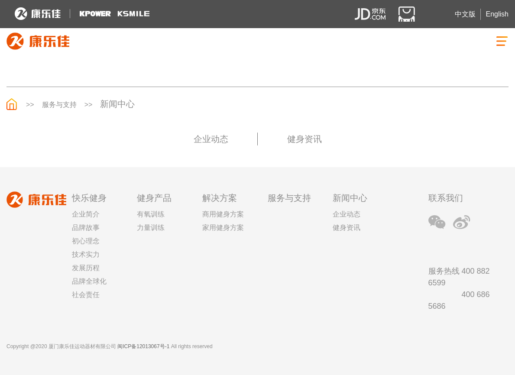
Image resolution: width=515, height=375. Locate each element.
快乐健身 (89, 198)
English (497, 14)
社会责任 (86, 294)
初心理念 (86, 241)
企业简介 (86, 214)
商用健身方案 (223, 214)
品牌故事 (86, 227)
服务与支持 (59, 104)
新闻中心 (117, 104)
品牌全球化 (89, 281)
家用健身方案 (223, 227)
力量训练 (151, 227)
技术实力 (86, 254)
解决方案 (219, 198)
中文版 (465, 14)
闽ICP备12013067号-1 (143, 346)
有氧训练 (151, 214)
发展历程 (86, 268)
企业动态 (211, 139)
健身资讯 (304, 139)
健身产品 (154, 198)
